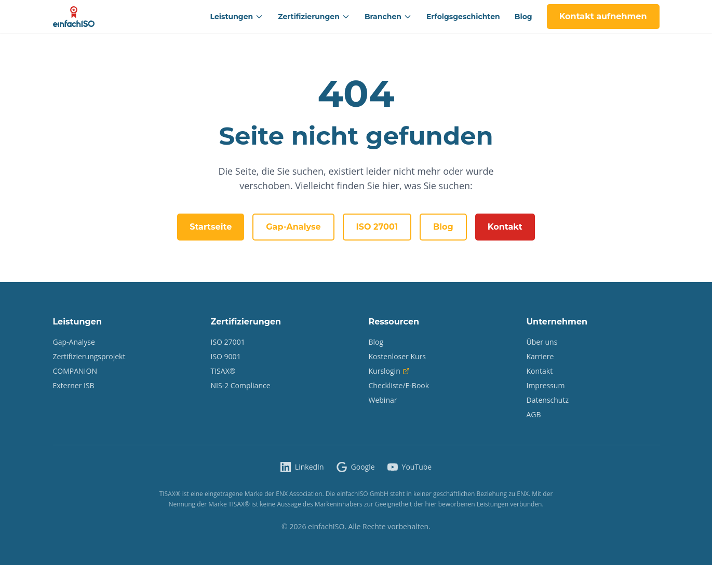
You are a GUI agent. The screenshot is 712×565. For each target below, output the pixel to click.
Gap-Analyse (293, 227)
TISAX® (223, 371)
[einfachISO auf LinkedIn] (302, 467)
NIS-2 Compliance (241, 385)
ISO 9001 (226, 356)
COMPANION (75, 371)
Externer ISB (74, 385)
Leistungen (237, 16)
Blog (523, 16)
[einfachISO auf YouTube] (409, 467)
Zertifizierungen (314, 16)
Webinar (383, 400)
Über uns (542, 342)
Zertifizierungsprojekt (89, 356)
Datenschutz (548, 400)
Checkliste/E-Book (399, 385)
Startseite (211, 227)
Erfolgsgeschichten (463, 16)
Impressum (546, 385)
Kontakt (505, 227)
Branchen (388, 16)
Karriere (540, 356)
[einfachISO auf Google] (356, 467)
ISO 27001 (377, 227)
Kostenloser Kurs (397, 356)
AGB (534, 414)
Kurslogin (389, 371)
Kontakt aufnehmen (603, 16)
